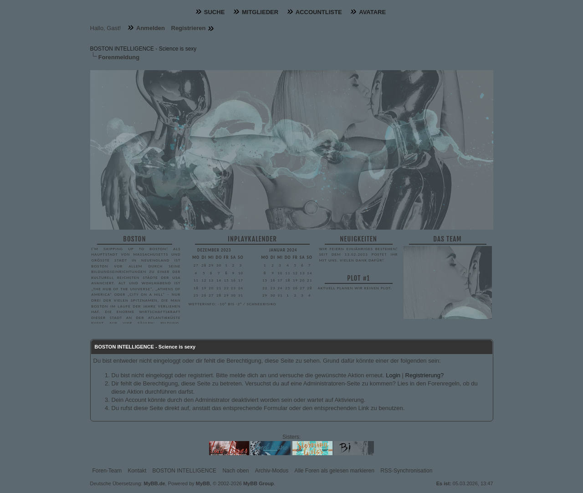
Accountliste (319, 12)
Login (393, 375)
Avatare (372, 12)
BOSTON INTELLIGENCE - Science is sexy (143, 49)
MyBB (203, 483)
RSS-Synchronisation (406, 470)
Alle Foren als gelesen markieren (334, 470)
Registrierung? (424, 375)
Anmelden (150, 28)
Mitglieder (260, 12)
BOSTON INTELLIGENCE (184, 470)
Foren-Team (107, 470)
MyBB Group (258, 483)
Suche (214, 12)
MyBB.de (154, 483)
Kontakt (137, 470)
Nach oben (235, 470)
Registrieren (188, 28)
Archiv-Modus (271, 470)
